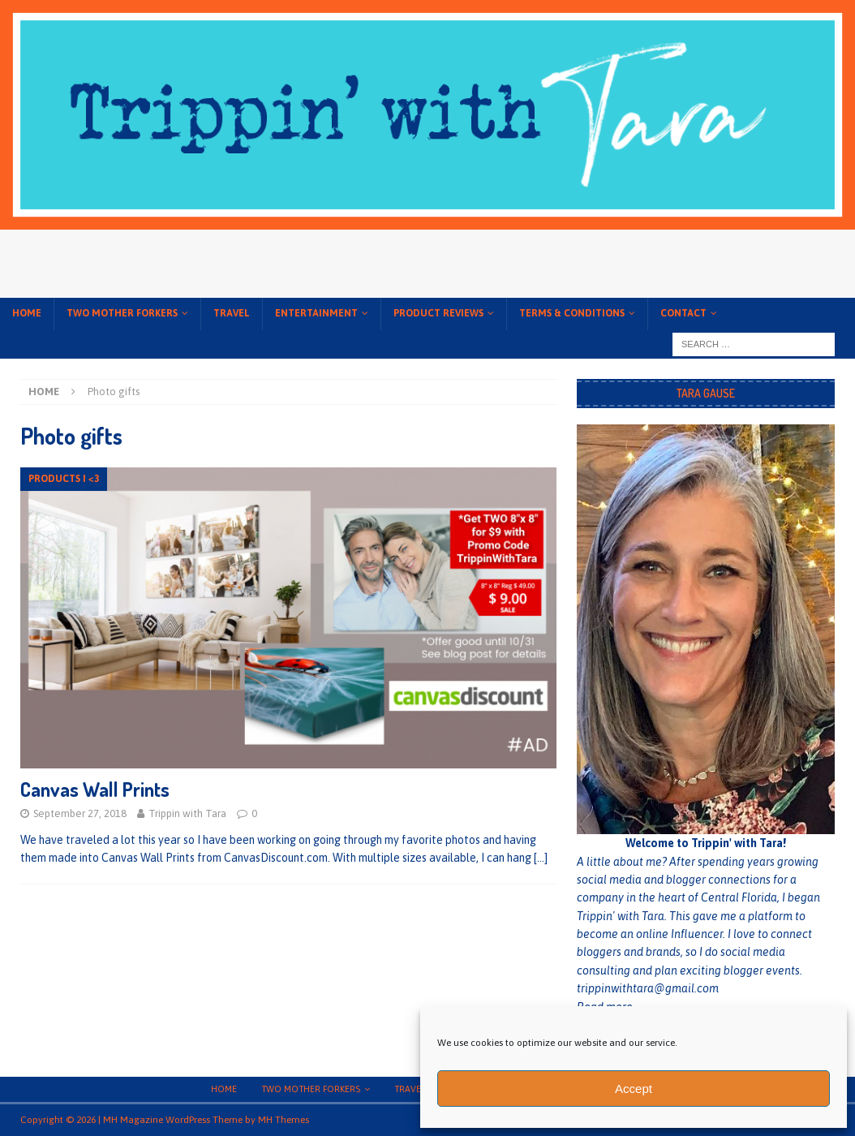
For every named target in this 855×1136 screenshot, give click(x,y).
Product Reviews (438, 313)
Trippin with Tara (187, 813)
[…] (541, 857)
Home (26, 313)
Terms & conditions (572, 313)
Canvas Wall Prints (95, 789)
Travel (231, 313)
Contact (683, 313)
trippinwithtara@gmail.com (648, 988)
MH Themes (283, 1119)
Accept (633, 1088)
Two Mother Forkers (122, 313)
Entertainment (316, 313)
